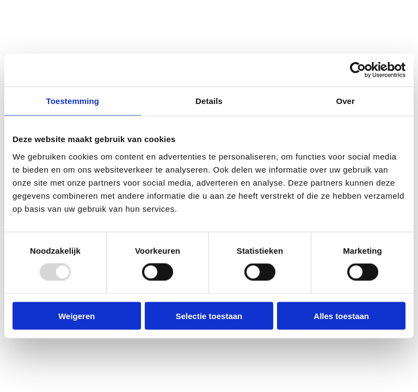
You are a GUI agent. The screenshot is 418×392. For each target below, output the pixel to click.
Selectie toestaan (209, 315)
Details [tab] (209, 101)
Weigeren (76, 315)
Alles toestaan (341, 315)
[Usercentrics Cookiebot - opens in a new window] (357, 70)
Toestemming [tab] (73, 101)
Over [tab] (345, 101)
